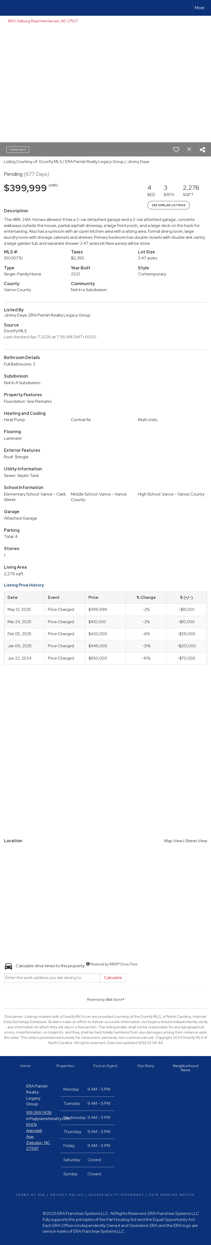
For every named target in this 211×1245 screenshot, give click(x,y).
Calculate (113, 977)
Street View (196, 841)
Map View (173, 841)
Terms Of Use (31, 1195)
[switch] (176, 149)
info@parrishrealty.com (48, 1118)
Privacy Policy (67, 1195)
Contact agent (18, 149)
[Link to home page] (6, 8)
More (199, 7)
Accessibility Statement (116, 1195)
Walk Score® (115, 999)
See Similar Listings (169, 205)
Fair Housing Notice (172, 1195)
